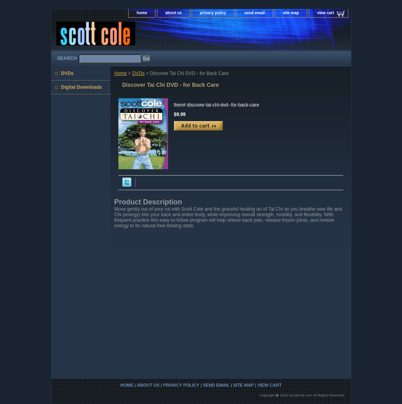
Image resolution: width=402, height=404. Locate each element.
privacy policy (213, 13)
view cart (325, 13)
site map (291, 13)
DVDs (138, 73)
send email (254, 13)
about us (173, 13)
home (141, 13)
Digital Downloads (81, 87)
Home (120, 73)
